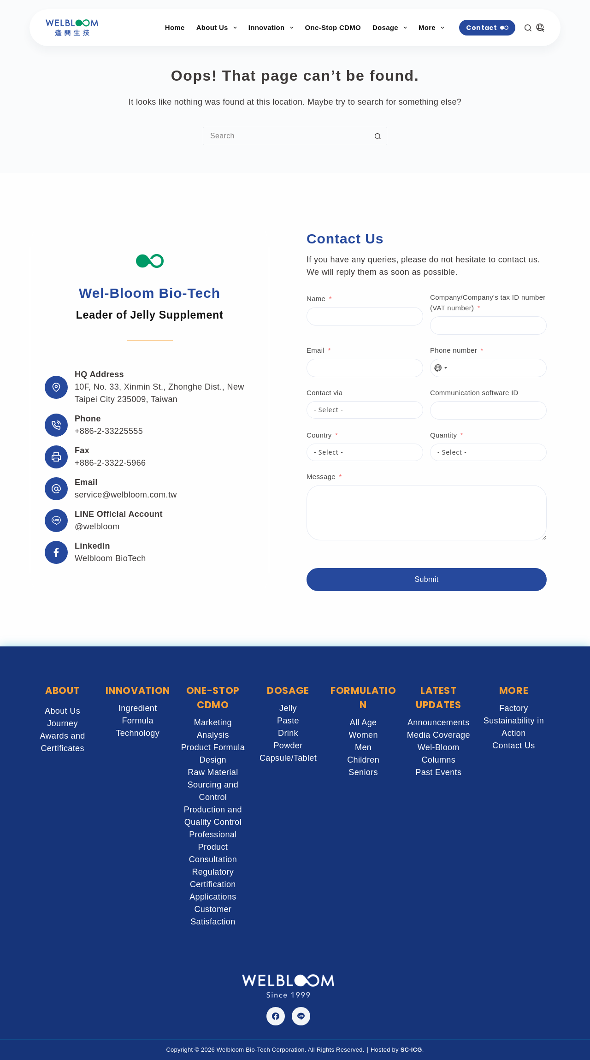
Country (319, 435)
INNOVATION (138, 690)
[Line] (301, 1016)
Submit (427, 579)
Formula (137, 720)
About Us (218, 27)
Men (363, 747)
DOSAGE (288, 690)
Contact (487, 27)
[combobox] (440, 368)
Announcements (438, 722)
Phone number (453, 350)
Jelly (288, 708)
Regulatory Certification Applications (212, 884)
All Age (363, 722)
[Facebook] (275, 1016)
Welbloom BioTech (110, 558)
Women (363, 735)
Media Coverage (438, 735)
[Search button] (378, 136)
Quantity (443, 435)
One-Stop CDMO (333, 27)
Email (315, 350)
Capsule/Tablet (288, 758)
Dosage (391, 27)
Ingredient (137, 708)
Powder (287, 745)
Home (175, 27)
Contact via (324, 393)
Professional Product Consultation (213, 847)
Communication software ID (474, 393)
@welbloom (97, 526)
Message (321, 476)
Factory (513, 708)
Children (363, 759)
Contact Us (513, 745)
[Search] (528, 27)
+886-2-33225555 (109, 431)
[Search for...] (286, 136)
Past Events (438, 772)
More (433, 27)
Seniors (363, 772)
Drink (288, 733)
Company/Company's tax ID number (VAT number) (488, 302)
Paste (288, 720)
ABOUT (62, 690)
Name (316, 298)
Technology (137, 733)
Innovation (272, 27)
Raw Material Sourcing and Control (213, 785)
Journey (62, 723)
